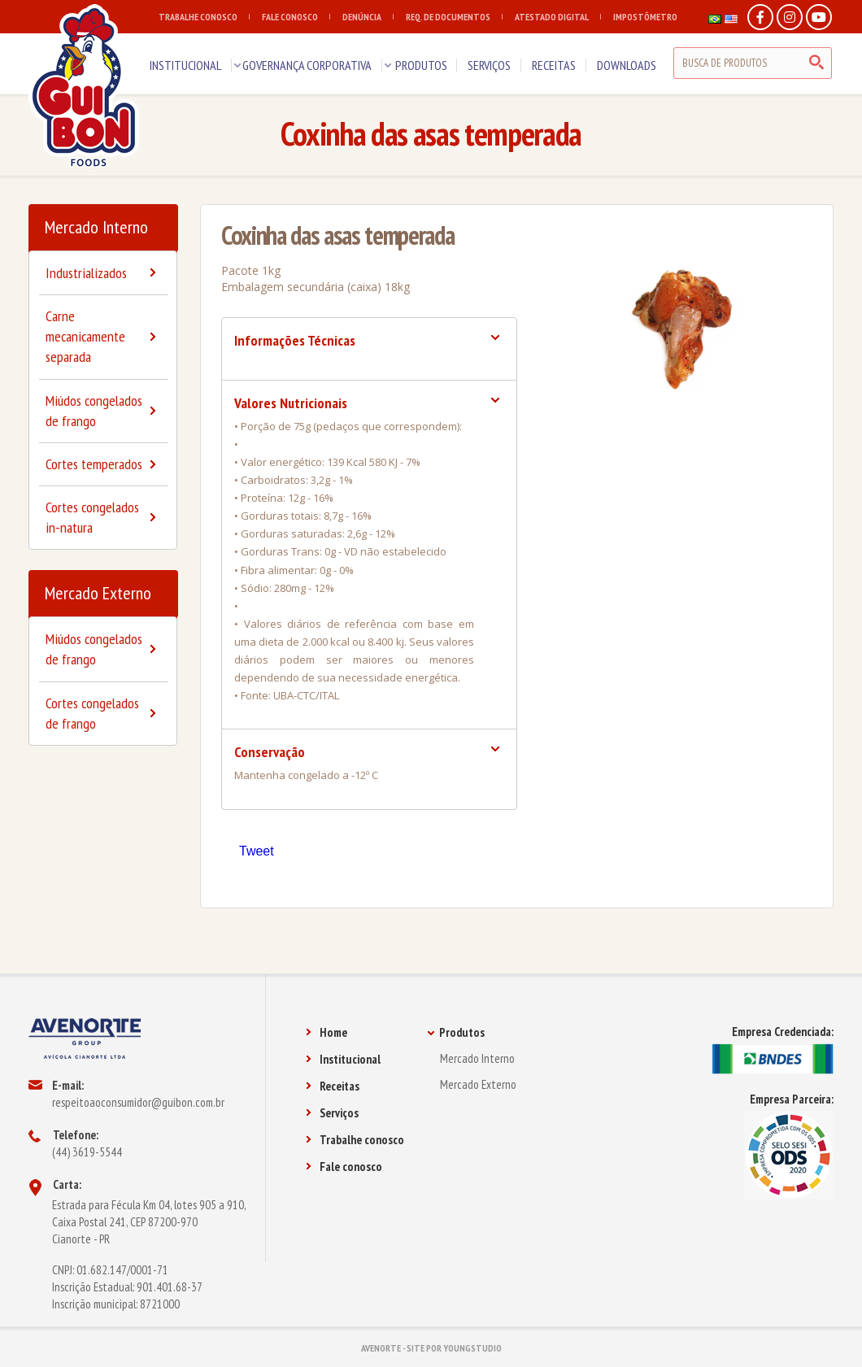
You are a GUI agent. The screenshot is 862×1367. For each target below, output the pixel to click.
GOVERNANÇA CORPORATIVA (307, 65)
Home (326, 1032)
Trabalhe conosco (355, 1139)
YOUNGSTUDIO (472, 1348)
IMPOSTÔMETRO (645, 17)
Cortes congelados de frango (92, 713)
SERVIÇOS (489, 65)
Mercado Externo (98, 592)
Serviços (332, 1113)
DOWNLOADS (626, 65)
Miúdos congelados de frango (94, 410)
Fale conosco (344, 1166)
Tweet (256, 851)
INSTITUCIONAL (185, 65)
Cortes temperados (94, 464)
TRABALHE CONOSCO (204, 17)
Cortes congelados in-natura (92, 517)
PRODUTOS (421, 65)
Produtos (456, 1032)
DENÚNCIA (368, 17)
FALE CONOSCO (296, 17)
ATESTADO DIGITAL (558, 17)
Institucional (343, 1059)
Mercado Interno (96, 226)
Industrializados (86, 272)
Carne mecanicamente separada (85, 336)
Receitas (332, 1086)
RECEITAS (554, 65)
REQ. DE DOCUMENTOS (454, 17)
